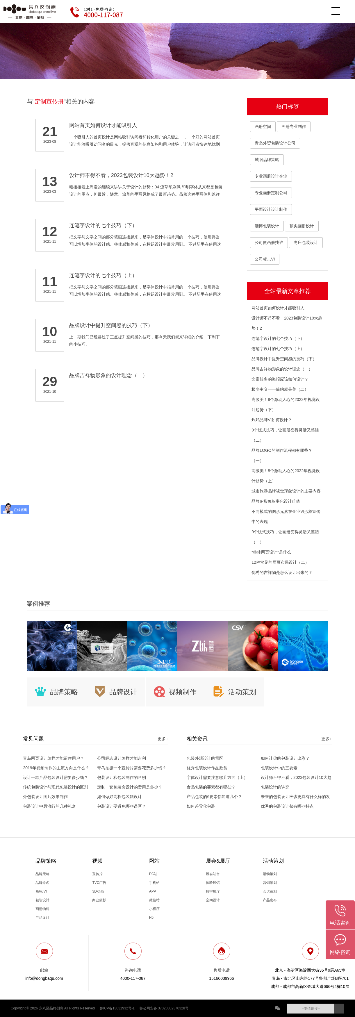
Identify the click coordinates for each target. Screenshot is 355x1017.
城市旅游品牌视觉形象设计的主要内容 (286, 491)
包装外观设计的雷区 (205, 758)
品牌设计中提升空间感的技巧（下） (284, 358)
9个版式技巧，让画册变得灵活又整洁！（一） (287, 536)
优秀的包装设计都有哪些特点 (287, 806)
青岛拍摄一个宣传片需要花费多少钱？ (131, 768)
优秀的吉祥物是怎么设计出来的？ (282, 572)
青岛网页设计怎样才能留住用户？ (53, 758)
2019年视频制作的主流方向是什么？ (56, 768)
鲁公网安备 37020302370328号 (164, 1008)
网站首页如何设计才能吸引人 (277, 308)
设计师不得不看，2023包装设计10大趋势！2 (286, 323)
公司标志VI (265, 259)
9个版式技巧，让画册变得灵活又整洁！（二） (287, 435)
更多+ (163, 738)
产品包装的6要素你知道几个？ (214, 796)
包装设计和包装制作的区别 (121, 777)
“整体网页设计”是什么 (271, 552)
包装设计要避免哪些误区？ (121, 806)
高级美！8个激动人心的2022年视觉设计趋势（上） (285, 475)
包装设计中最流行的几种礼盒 (49, 806)
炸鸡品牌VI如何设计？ (271, 419)
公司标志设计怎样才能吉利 (121, 758)
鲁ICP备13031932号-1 (117, 1008)
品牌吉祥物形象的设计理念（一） (282, 369)
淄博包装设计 (267, 226)
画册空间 (263, 126)
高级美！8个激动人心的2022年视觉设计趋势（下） (285, 404)
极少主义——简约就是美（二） (279, 389)
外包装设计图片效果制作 (45, 796)
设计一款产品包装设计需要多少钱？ (55, 777)
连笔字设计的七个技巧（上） (277, 348)
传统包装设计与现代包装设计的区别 (55, 787)
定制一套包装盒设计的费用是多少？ (129, 787)
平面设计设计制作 (271, 209)
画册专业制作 (293, 126)
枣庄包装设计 (306, 242)
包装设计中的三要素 (279, 768)
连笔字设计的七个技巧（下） (277, 338)
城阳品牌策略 (267, 159)
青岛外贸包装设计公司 (275, 143)
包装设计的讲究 (275, 787)
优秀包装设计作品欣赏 (207, 768)
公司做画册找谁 (269, 242)
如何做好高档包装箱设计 (119, 796)
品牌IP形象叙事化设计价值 (275, 501)
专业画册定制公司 (271, 192)
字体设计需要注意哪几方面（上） (217, 777)
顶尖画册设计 (302, 226)
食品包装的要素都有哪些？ (211, 787)
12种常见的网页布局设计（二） (280, 562)
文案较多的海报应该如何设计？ (279, 379)
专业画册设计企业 (271, 176)
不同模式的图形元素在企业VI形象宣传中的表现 (285, 516)
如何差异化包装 (201, 806)
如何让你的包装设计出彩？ (285, 758)
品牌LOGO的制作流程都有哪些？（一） (281, 455)
